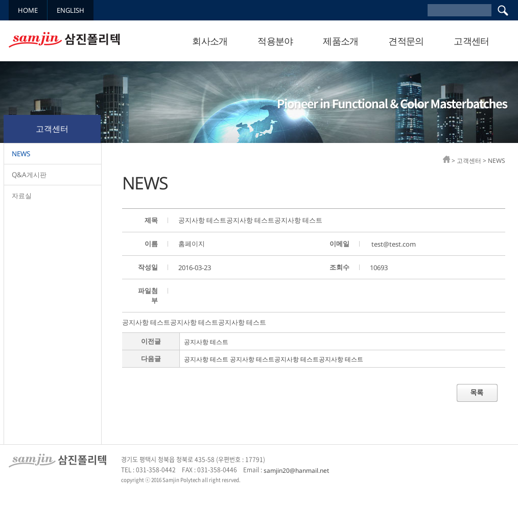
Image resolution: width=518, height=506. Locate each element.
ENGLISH (70, 10)
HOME (28, 10)
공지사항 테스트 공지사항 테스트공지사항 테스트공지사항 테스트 (273, 359)
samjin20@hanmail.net (296, 470)
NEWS (21, 153)
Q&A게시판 (29, 174)
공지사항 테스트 (206, 342)
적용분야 (275, 41)
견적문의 (406, 41)
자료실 (22, 195)
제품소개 (341, 41)
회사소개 (210, 41)
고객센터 (471, 41)
